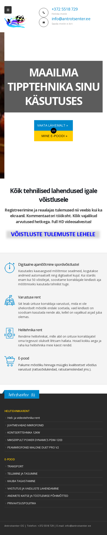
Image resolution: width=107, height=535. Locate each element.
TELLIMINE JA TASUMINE (22, 473)
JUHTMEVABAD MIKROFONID (25, 425)
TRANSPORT (15, 466)
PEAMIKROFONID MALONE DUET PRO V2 (33, 447)
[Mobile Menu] (8, 10)
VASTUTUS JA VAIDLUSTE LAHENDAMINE (33, 488)
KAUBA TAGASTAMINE (21, 481)
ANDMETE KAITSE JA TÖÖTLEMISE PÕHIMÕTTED (37, 496)
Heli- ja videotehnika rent (23, 418)
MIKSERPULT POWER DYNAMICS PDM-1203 (34, 440)
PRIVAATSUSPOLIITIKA (21, 503)
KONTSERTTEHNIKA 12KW (23, 432)
